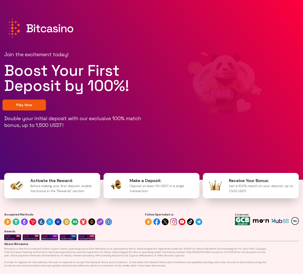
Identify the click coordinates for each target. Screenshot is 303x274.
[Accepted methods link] (7, 221)
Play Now (24, 104)
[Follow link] (148, 221)
